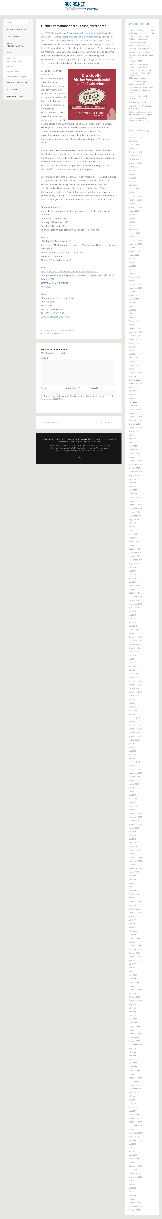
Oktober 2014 (134, 644)
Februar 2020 (134, 409)
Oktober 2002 (134, 1173)
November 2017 (135, 508)
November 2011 (135, 773)
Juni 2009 (132, 879)
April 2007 (133, 975)
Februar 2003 (134, 1158)
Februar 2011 (134, 806)
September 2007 (135, 956)
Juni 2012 (132, 747)
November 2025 (135, 155)
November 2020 (135, 376)
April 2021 (133, 358)
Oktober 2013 (134, 688)
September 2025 (135, 163)
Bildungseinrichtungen (16, 76)
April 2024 (133, 225)
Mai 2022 (132, 310)
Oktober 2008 (134, 909)
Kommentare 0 (66, 330)
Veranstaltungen (15, 96)
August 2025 (134, 167)
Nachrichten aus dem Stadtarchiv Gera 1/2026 (139, 43)
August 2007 (134, 960)
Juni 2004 (132, 1100)
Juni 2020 (132, 394)
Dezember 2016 (135, 549)
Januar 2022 (134, 324)
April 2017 (133, 534)
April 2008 (133, 931)
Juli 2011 (132, 787)
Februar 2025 (134, 189)
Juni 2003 (132, 1144)
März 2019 (133, 449)
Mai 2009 (132, 883)
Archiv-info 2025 (135, 61)
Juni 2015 (132, 615)
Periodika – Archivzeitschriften (15, 60)
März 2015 (133, 626)
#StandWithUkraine (16, 29)
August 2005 (134, 1048)
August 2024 (134, 211)
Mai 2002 (132, 1188)
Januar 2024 (134, 236)
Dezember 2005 (135, 1033)
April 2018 (133, 490)
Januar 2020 (134, 413)
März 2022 (133, 317)
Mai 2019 (132, 442)
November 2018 (135, 464)
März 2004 (133, 1111)
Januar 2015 (134, 633)
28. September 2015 (49, 330)
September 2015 (135, 604)
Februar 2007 (134, 982)
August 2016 (134, 563)
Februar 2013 (134, 718)
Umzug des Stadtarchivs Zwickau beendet (138, 97)
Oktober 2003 (134, 1129)
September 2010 (135, 824)
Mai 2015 (132, 618)
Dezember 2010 (135, 813)
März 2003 (133, 1155)
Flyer (48, 286)
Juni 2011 (132, 791)
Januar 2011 (134, 809)
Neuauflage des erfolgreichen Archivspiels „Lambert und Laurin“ (141, 90)
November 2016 (135, 552)
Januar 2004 (134, 1118)
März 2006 (133, 1022)
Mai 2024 (132, 222)
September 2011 (135, 780)
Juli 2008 (132, 920)
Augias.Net (58, 333)
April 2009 (133, 886)
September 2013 (135, 692)
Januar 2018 (134, 501)
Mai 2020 (132, 398)
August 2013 (134, 696)
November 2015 (135, 596)
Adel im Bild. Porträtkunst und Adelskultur (141, 107)
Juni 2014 (132, 659)
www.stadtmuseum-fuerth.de (55, 316)
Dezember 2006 (135, 989)
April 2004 (133, 1107)
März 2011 (133, 802)
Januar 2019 (134, 457)
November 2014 (135, 640)
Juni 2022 (132, 306)
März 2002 (133, 1195)
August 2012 (134, 740)
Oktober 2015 (134, 600)
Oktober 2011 (134, 776)
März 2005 (133, 1067)
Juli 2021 (132, 347)
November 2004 (135, 1081)
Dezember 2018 (135, 460)
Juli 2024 (132, 214)
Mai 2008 (132, 927)
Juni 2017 (132, 527)
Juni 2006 (132, 1011)
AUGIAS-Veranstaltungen (15, 44)
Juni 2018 (132, 483)
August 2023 (134, 255)
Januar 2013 (134, 721)
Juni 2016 (132, 571)
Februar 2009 (134, 894)
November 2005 (135, 1037)
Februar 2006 (134, 1026)
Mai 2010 (132, 839)
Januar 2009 (134, 898)
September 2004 (135, 1089)
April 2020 (133, 402)
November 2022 (135, 288)
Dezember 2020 (135, 372)
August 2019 (134, 431)
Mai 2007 (132, 971)
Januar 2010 (134, 853)
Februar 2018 (134, 497)
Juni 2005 (132, 1055)
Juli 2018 (132, 479)
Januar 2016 (134, 589)
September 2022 (135, 295)
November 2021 (135, 332)
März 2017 (133, 538)
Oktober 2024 (134, 203)
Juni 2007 (132, 967)
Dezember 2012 (135, 725)
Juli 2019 (132, 435)
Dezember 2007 (135, 945)
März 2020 (133, 405)
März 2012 (133, 758)
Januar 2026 (134, 148)
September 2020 (135, 383)
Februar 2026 (134, 145)
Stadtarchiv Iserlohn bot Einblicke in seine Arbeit (138, 37)
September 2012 (135, 736)
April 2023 (133, 269)
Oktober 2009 (134, 864)
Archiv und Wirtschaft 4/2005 (141, 49)
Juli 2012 (132, 743)
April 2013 (133, 710)
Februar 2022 (134, 321)
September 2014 (135, 648)
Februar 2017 (134, 541)
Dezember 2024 (135, 196)
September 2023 (135, 251)
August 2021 (134, 343)
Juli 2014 (132, 655)
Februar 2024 (134, 233)
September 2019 (135, 427)
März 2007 (133, 978)
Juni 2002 (132, 1184)
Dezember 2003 (135, 1122)
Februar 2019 (134, 453)
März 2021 (133, 361)
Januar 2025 (134, 192)
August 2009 (134, 872)
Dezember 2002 (135, 1166)
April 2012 (133, 754)
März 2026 (133, 141)
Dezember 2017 (135, 505)
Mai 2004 (132, 1103)
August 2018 (134, 475)
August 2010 (134, 828)
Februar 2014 (134, 674)
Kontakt (58, 450)
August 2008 (134, 916)
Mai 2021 (132, 354)
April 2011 (133, 798)
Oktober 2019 (134, 424)
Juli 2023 (132, 258)
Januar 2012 (134, 765)
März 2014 (133, 670)
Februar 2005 (134, 1070)
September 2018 (135, 471)
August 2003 (134, 1136)
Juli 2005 (132, 1052)
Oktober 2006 (134, 997)
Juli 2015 (132, 611)
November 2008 (135, 905)
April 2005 (133, 1063)
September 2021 (135, 339)
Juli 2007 (132, 964)
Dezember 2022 (135, 284)
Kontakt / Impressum (17, 82)
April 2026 (133, 137)
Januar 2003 (134, 1162)
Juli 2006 (132, 1008)
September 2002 (135, 1177)
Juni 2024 (132, 218)
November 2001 (135, 1206)
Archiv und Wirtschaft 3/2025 (141, 102)
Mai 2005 (132, 1059)
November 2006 (135, 993)
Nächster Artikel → (106, 425)
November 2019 (135, 420)
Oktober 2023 (134, 247)
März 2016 (133, 582)
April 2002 (133, 1191)
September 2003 (135, 1133)
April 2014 (133, 666)
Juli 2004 (132, 1096)
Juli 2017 (132, 523)
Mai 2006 (132, 1015)
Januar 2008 (134, 942)
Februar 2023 (134, 277)
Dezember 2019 (135, 416)
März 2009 (133, 890)
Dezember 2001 (135, 1202)
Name (44, 390)
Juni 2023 (132, 262)
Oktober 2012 (134, 732)
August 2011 (134, 784)
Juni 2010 (132, 835)
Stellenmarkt (13, 36)
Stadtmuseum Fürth (88, 32)
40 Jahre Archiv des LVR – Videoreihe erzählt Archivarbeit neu (141, 54)
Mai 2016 (132, 574)
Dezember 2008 (135, 901)
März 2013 (133, 714)
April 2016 (133, 578)
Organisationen (13, 71)
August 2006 (134, 1004)
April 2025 (133, 181)
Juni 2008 (132, 923)
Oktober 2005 (134, 1041)
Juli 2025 (132, 170)
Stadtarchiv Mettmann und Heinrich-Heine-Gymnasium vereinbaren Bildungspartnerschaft (140, 74)
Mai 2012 (132, 751)
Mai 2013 (132, 707)
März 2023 (133, 273)
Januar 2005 (134, 1074)
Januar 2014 (134, 677)
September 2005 (135, 1045)
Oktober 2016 (134, 556)
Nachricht (45, 358)
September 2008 (135, 912)
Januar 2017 (134, 545)
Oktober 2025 (134, 159)
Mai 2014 (132, 662)
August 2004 (134, 1092)
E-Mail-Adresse (73, 390)
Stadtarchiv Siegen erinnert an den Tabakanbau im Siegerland (141, 113)
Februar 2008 (134, 938)
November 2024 (135, 200)
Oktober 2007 (134, 953)
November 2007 (135, 949)
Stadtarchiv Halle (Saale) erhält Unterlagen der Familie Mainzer (142, 31)
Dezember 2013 (135, 681)
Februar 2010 (134, 850)
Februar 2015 (134, 629)
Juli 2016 (132, 567)
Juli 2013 (132, 699)
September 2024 (135, 207)
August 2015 (134, 607)
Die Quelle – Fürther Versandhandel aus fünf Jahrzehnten (69, 36)
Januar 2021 (134, 369)
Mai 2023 (132, 266)
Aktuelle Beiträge (140, 23)
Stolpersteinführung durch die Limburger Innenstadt (141, 65)
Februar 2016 (134, 585)
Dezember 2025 (135, 152)
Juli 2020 (132, 391)
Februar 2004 (134, 1114)
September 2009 (135, 868)
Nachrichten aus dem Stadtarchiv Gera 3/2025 (139, 119)
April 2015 (133, 622)
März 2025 (133, 185)
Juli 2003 (132, 1140)
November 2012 (135, 729)
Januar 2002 (134, 1199)
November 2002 (135, 1169)
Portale (10, 66)
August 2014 (134, 651)
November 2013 (135, 685)
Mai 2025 (132, 178)
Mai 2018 (132, 486)
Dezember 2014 (135, 637)
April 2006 (133, 1019)
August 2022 (134, 299)
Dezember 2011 (135, 769)
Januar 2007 (134, 986)
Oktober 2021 (134, 336)
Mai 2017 (132, 530)
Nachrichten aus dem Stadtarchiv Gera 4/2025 (139, 82)
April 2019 (133, 446)
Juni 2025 (132, 174)
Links (9, 52)
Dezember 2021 (135, 328)
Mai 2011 (132, 795)
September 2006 (135, 1000)
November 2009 (135, 861)
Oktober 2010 (134, 820)
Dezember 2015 (135, 593)
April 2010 (133, 842)
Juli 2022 (132, 302)
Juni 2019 (132, 438)
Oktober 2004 (134, 1085)
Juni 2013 (132, 703)
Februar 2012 (134, 762)
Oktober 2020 (134, 380)
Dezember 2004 (135, 1078)
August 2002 (134, 1180)
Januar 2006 (134, 1030)
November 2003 (135, 1125)
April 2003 (133, 1151)
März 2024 (133, 229)
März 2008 (133, 934)
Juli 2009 (132, 876)
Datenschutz (13, 89)
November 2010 (135, 817)
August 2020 (134, 387)
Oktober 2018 (134, 468)
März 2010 (133, 846)
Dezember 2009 (135, 857)
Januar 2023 (134, 280)
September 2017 (135, 516)
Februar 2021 (134, 365)
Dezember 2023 (135, 240)
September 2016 (135, 560)
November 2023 (135, 244)
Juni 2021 (132, 350)
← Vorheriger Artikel (52, 425)
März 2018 (133, 493)
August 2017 (134, 519)
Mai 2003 (132, 1147)
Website (94, 390)
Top (79, 460)
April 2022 (133, 314)
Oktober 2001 (134, 1210)
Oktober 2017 (134, 512)
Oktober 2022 (134, 291)
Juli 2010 (132, 831)
